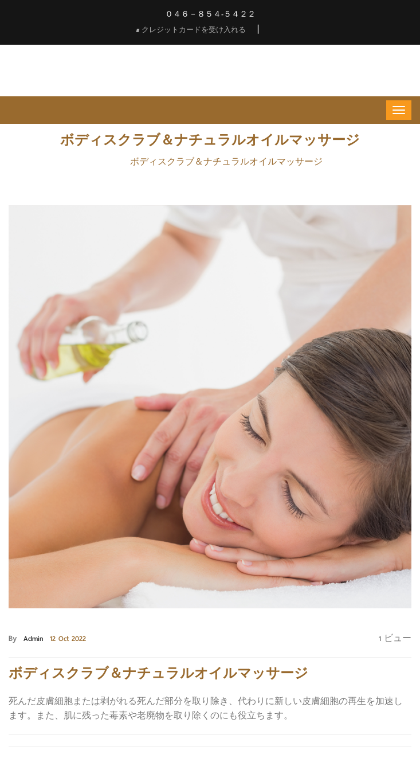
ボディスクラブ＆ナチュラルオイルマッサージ (226, 162)
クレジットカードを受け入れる (191, 30)
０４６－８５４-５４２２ (210, 14)
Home (107, 162)
